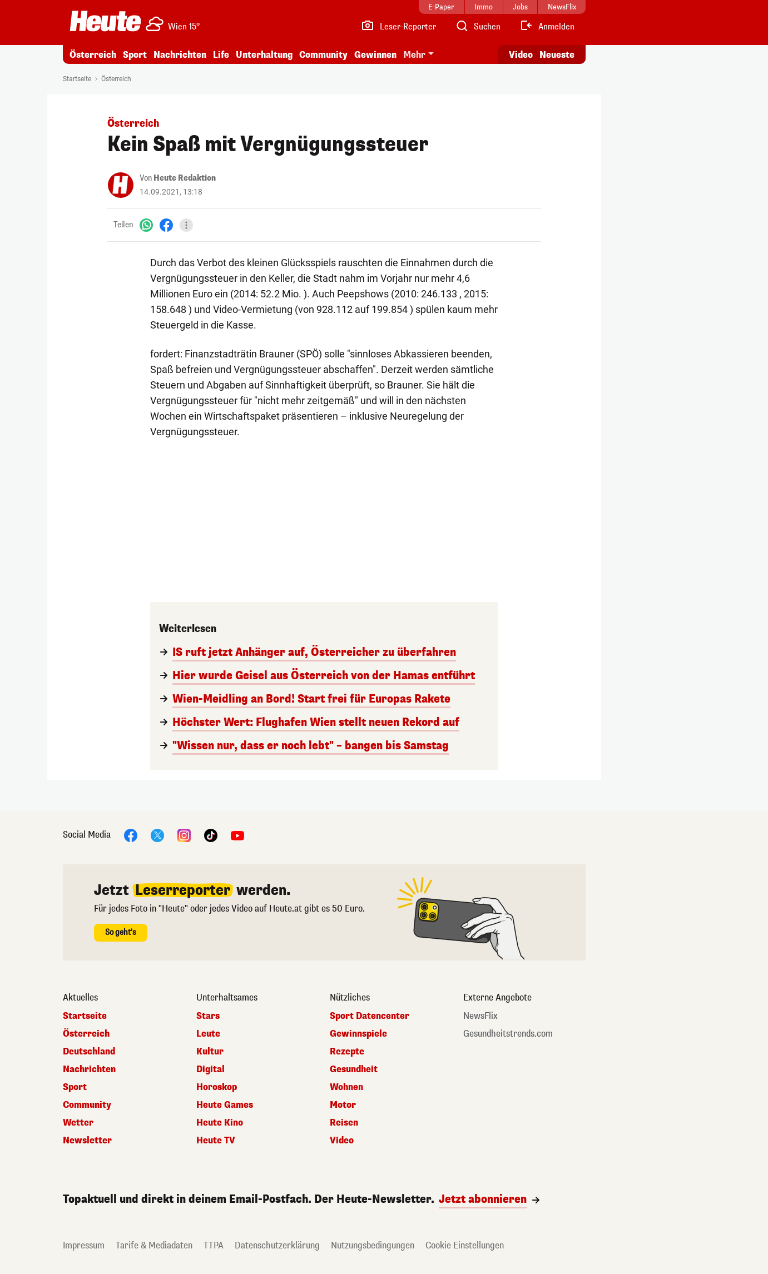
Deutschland (89, 1051)
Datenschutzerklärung (277, 1245)
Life (221, 55)
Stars (208, 1016)
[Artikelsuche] (478, 26)
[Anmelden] (546, 26)
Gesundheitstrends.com (508, 1033)
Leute (208, 1033)
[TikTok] (210, 834)
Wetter (78, 1122)
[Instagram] (184, 834)
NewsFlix (480, 1016)
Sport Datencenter (369, 1016)
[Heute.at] (105, 21)
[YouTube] (237, 834)
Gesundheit (354, 1069)
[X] (157, 834)
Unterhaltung (264, 55)
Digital (210, 1069)
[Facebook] (166, 225)
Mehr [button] (414, 55)
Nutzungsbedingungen (372, 1245)
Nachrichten (179, 55)
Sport (135, 55)
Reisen (344, 1122)
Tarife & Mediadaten (154, 1245)
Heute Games (224, 1105)
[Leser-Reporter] (398, 26)
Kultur (210, 1051)
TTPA (214, 1245)
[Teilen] (186, 225)
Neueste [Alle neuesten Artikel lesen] (556, 55)
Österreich (93, 55)
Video (342, 1140)
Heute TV (215, 1140)
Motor (343, 1105)
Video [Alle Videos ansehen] (521, 55)
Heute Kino (219, 1122)
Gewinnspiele (358, 1033)
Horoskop (216, 1087)
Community (323, 55)
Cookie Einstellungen (464, 1245)
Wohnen (346, 1087)
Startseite (77, 79)
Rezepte (347, 1051)
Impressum (84, 1245)
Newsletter (87, 1140)
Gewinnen (375, 55)
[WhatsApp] (146, 225)
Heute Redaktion (184, 178)
